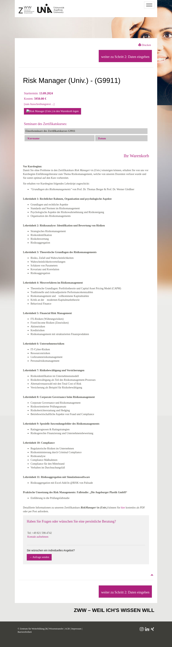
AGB (67, 628)
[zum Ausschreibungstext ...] (39, 104)
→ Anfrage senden (39, 557)
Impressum (76, 628)
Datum (102, 138)
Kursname (33, 138)
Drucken (144, 45)
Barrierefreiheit (25, 632)
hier (123, 507)
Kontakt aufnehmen (37, 536)
